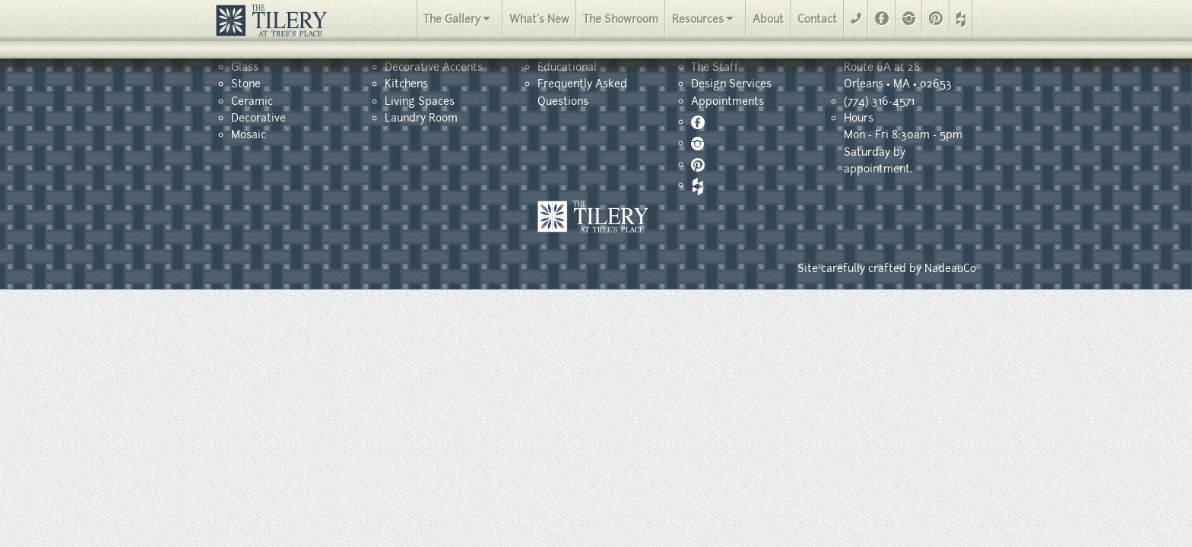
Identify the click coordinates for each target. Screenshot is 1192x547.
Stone (246, 83)
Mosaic (248, 134)
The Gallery (451, 19)
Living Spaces (420, 101)
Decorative (258, 118)
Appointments (727, 101)
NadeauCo (950, 268)
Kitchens (406, 83)
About (768, 19)
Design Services (731, 83)
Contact (817, 19)
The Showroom (620, 19)
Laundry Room (421, 118)
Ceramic (252, 101)
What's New (539, 19)
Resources (698, 19)
